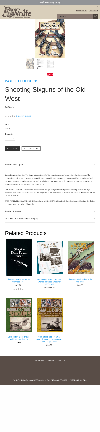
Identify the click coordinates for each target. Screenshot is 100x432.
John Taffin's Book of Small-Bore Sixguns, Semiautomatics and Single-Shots (49, 339)
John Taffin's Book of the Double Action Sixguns (18, 338)
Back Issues (39, 360)
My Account (81, 11)
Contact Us (61, 360)
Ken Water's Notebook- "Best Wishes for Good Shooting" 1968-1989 (49, 281)
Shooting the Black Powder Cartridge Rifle (18, 280)
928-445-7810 (81, 380)
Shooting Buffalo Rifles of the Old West (80, 280)
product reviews (23, 116)
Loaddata (50, 360)
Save (51, 75)
